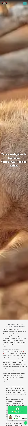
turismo (22, 326)
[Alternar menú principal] (25, 3)
